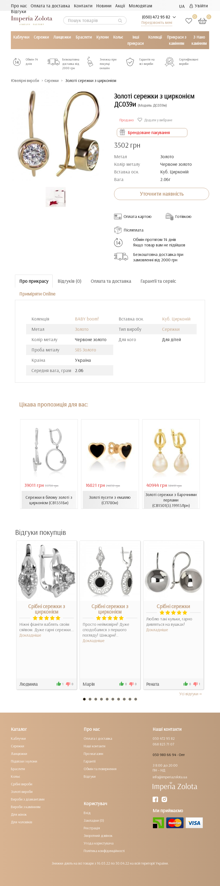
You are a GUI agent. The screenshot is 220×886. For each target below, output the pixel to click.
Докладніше (30, 635)
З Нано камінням (199, 40)
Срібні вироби (21, 784)
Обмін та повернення (100, 768)
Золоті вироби (22, 791)
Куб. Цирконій (176, 319)
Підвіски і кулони (24, 761)
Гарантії (90, 761)
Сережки (41, 37)
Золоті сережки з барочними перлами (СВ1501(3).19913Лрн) (171, 499)
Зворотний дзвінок (98, 835)
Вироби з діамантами (28, 799)
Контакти (83, 5)
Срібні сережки (173, 606)
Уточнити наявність (162, 193)
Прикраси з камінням (176, 40)
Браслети (84, 37)
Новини (103, 5)
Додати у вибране (155, 119)
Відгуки (18, 11)
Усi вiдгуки (190, 693)
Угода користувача (99, 843)
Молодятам (140, 5)
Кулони (102, 37)
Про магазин (93, 753)
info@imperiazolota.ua (170, 776)
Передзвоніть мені (156, 22)
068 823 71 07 (163, 744)
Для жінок (19, 814)
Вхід (87, 812)
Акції (120, 5)
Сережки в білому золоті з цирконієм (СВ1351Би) (49, 499)
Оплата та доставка (50, 5)
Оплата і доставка (98, 738)
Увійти (199, 5)
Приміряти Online (37, 293)
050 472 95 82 (164, 738)
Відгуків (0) (69, 281)
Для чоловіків (21, 822)
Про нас (19, 5)
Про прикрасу (33, 281)
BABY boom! (87, 319)
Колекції (155, 37)
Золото (82, 329)
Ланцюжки (62, 37)
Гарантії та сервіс (158, 281)
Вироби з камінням (25, 806)
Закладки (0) (94, 820)
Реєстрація (92, 827)
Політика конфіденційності (104, 850)
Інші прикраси (135, 40)
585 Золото (85, 350)
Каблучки (21, 37)
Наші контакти (94, 746)
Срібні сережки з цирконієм (46, 609)
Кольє (118, 37)
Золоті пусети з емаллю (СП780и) (110, 499)
